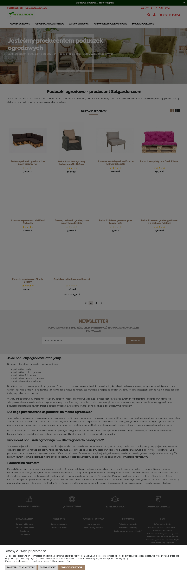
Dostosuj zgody (48, 567)
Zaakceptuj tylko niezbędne (20, 567)
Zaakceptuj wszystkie (71, 567)
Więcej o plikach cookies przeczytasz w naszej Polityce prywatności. (37, 561)
